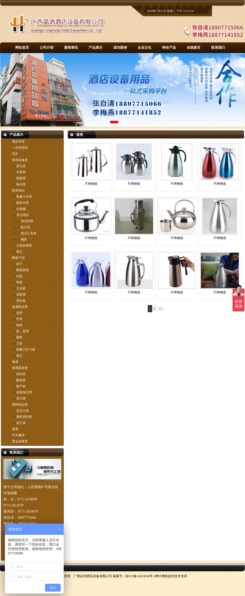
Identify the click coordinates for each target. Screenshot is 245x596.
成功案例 (120, 47)
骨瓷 (19, 282)
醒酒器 (21, 380)
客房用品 (18, 190)
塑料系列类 (24, 417)
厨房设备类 (20, 160)
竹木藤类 (18, 435)
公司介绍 (46, 47)
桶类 (24, 239)
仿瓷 (19, 276)
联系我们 (218, 47)
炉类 (19, 319)
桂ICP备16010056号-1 (140, 576)
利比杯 (21, 374)
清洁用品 (22, 215)
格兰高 (25, 227)
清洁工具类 (29, 233)
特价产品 (169, 47)
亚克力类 (22, 411)
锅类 (19, 325)
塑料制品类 (20, 404)
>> (161, 308)
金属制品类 (20, 307)
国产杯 (21, 386)
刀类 (19, 343)
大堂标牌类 (24, 245)
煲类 (15, 429)
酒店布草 (18, 141)
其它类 (21, 166)
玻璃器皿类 (20, 368)
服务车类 (22, 203)
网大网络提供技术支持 (171, 576)
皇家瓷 (21, 294)
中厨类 (21, 172)
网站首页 (22, 47)
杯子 (19, 264)
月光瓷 (21, 288)
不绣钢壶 (91, 183)
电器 (15, 362)
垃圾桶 (21, 209)
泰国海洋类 (24, 392)
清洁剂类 (27, 221)
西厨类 (21, 178)
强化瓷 (21, 300)
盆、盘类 (22, 331)
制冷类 (21, 184)
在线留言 (193, 47)
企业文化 (144, 47)
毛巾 (15, 154)
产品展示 (95, 47)
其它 (19, 251)
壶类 (19, 313)
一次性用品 (20, 147)
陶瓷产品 (18, 258)
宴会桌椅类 (20, 441)
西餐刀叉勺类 (25, 349)
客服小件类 (24, 196)
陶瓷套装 (22, 270)
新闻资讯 (71, 47)
